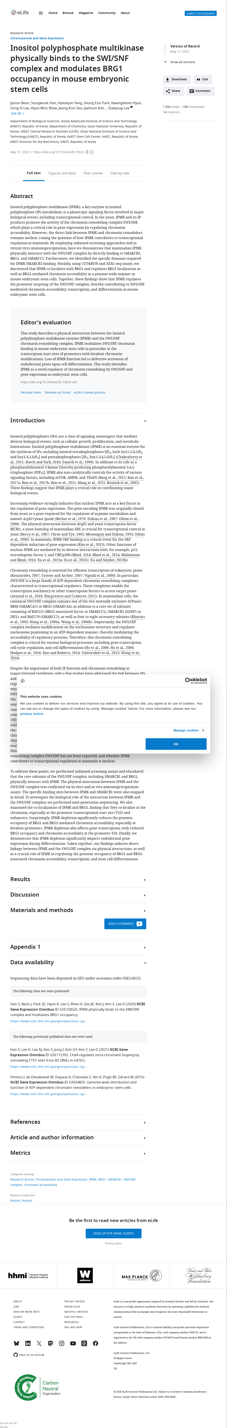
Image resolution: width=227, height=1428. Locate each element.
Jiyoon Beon (19, 103)
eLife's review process (89, 392)
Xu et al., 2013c (76, 560)
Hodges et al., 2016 (25, 653)
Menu (40, 13)
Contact (19, 1322)
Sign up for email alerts (114, 1233)
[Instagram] (62, 1345)
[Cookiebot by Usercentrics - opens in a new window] (188, 681)
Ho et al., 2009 (96, 647)
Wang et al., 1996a (44, 622)
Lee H (25, 1049)
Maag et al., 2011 (91, 482)
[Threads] (84, 1345)
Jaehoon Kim (94, 108)
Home (53, 13)
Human (27, 1200)
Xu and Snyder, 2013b (108, 560)
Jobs (16, 1306)
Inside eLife (72, 1306)
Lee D (120, 1004)
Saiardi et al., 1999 (77, 462)
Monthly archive (76, 1312)
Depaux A (63, 1077)
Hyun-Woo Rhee (44, 108)
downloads (194, 107)
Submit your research (201, 13)
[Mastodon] (50, 1345)
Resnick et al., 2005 (122, 482)
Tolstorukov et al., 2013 (100, 653)
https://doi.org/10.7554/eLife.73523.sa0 (49, 382)
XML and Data (73, 1327)
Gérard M (126, 1077)
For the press (73, 1317)
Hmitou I (17, 1077)
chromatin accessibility (40, 1185)
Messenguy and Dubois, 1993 (109, 534)
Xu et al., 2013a (49, 560)
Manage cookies (186, 730)
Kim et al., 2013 (90, 544)
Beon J (26, 1004)
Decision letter (31, 392)
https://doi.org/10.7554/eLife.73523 (59, 152)
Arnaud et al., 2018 (27, 596)
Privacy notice (113, 1243)
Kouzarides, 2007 (26, 575)
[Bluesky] (17, 1345)
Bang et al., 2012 (112, 477)
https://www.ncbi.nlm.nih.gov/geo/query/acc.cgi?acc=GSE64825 (49, 1094)
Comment (204, 92)
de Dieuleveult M (39, 1077)
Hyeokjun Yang (70, 103)
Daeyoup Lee (118, 108)
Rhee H (76, 1004)
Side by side (119, 173)
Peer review (93, 173)
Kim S (109, 1004)
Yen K (97, 1077)
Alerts (177, 13)
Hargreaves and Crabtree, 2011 (70, 596)
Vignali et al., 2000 (99, 575)
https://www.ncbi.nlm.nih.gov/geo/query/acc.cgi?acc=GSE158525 (49, 1021)
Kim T (83, 1049)
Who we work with (27, 1312)
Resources (71, 1322)
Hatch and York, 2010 (43, 462)
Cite (205, 79)
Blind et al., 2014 (106, 555)
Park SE (39, 1004)
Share (176, 91)
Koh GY (71, 1049)
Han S (15, 1004)
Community (107, 13)
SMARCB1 (115, 1179)
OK (176, 744)
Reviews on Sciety (57, 392)
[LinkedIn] (28, 1345)
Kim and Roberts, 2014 (61, 653)
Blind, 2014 (82, 555)
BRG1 (102, 1179)
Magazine (86, 13)
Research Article (22, 33)
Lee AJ (37, 1049)
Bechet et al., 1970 (70, 519)
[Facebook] (96, 1345)
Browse (68, 13)
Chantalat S (81, 1077)
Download (179, 79)
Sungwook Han (43, 103)
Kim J (100, 1004)
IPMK (93, 1179)
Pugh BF (109, 1077)
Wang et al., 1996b (76, 622)
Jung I (59, 1049)
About (125, 13)
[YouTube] (73, 1345)
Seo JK (89, 1004)
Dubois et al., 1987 (102, 519)
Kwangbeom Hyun (126, 103)
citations (171, 112)
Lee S (65, 1004)
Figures (62, 173)
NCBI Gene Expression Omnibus (37, 1082)
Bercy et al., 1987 (35, 534)
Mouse (15, 1200)
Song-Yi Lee (19, 108)
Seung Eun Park (97, 103)
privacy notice (31, 713)
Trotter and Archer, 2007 (61, 575)
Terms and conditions (29, 1327)
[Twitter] (39, 1345)
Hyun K (53, 1004)
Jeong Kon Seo (70, 108)
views (171, 107)
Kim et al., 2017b (35, 482)
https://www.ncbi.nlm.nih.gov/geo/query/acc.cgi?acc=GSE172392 (49, 1067)
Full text (34, 173)
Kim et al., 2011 (63, 482)
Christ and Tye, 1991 (67, 534)
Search (166, 13)
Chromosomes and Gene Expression (37, 38)
